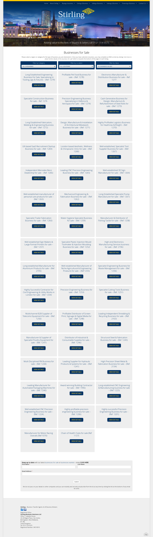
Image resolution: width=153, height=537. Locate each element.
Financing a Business (129, 3)
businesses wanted (67, 462)
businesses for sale (51, 462)
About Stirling (55, 3)
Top (146, 534)
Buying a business (68, 3)
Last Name (81, 464)
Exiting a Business (83, 3)
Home (46, 3)
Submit (76, 482)
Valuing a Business (113, 3)
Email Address (27, 471)
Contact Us (143, 3)
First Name (26, 464)
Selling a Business (98, 3)
